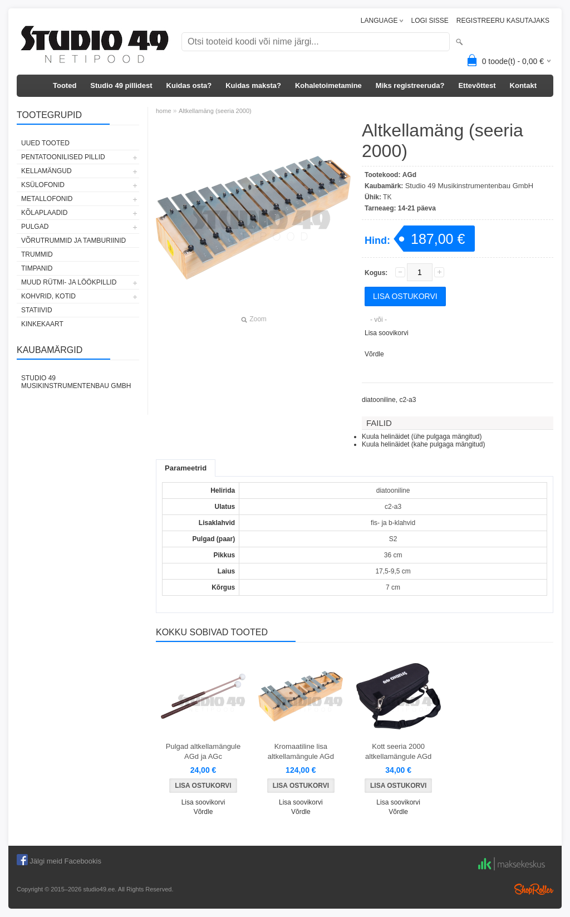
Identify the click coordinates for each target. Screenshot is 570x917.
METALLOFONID (46, 199)
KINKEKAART (42, 324)
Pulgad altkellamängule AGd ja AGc (203, 751)
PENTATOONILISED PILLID (63, 157)
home (163, 110)
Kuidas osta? (189, 85)
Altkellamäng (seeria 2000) (215, 110)
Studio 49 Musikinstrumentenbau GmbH (76, 382)
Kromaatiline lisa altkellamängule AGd (301, 751)
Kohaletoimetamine (328, 85)
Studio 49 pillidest (121, 85)
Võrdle (374, 354)
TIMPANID (36, 268)
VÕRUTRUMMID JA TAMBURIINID (73, 240)
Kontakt (523, 85)
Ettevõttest (476, 85)
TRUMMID (37, 254)
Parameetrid (186, 468)
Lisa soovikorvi (387, 333)
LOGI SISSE (429, 20)
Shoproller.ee (533, 889)
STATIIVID (36, 310)
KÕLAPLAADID (44, 213)
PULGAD (34, 227)
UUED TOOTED (45, 143)
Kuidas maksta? (253, 85)
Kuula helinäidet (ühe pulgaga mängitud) (422, 436)
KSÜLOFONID (43, 185)
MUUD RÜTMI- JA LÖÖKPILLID (68, 282)
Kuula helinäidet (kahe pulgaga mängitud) (423, 444)
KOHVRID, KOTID (48, 296)
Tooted (64, 85)
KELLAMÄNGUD (46, 171)
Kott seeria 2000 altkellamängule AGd (398, 751)
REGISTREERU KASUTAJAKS (502, 20)
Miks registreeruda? (410, 85)
